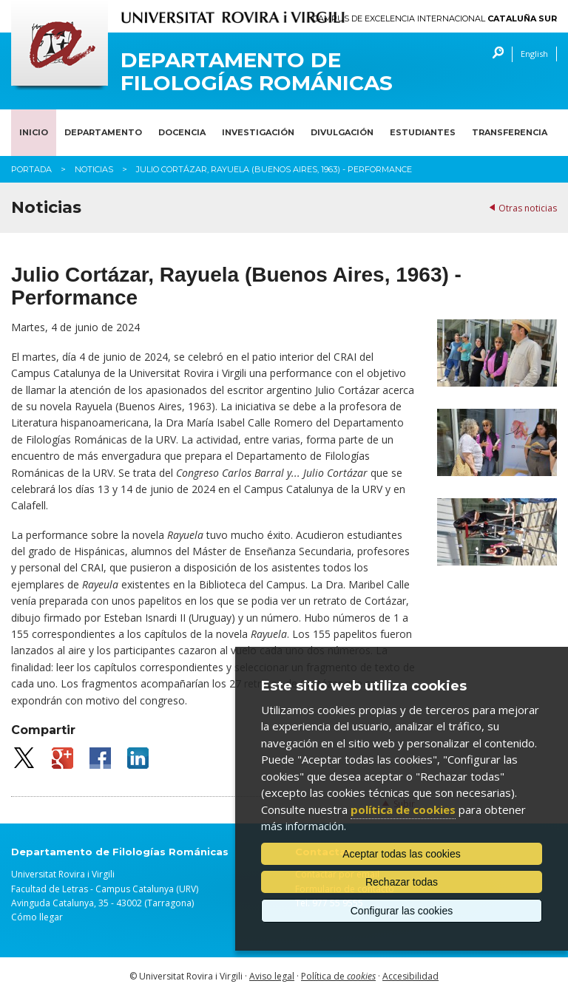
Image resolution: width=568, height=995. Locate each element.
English (534, 53)
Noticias (94, 169)
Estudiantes (423, 132)
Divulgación (342, 132)
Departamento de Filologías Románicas (257, 72)
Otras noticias (527, 208)
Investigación (258, 132)
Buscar (494, 54)
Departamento (103, 132)
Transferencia (509, 132)
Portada (31, 169)
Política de (338, 976)
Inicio (33, 132)
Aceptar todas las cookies (401, 854)
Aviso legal (271, 976)
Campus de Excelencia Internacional (435, 19)
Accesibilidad (410, 976)
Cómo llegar (37, 917)
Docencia (182, 132)
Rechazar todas (401, 882)
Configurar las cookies (402, 911)
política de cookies (403, 809)
